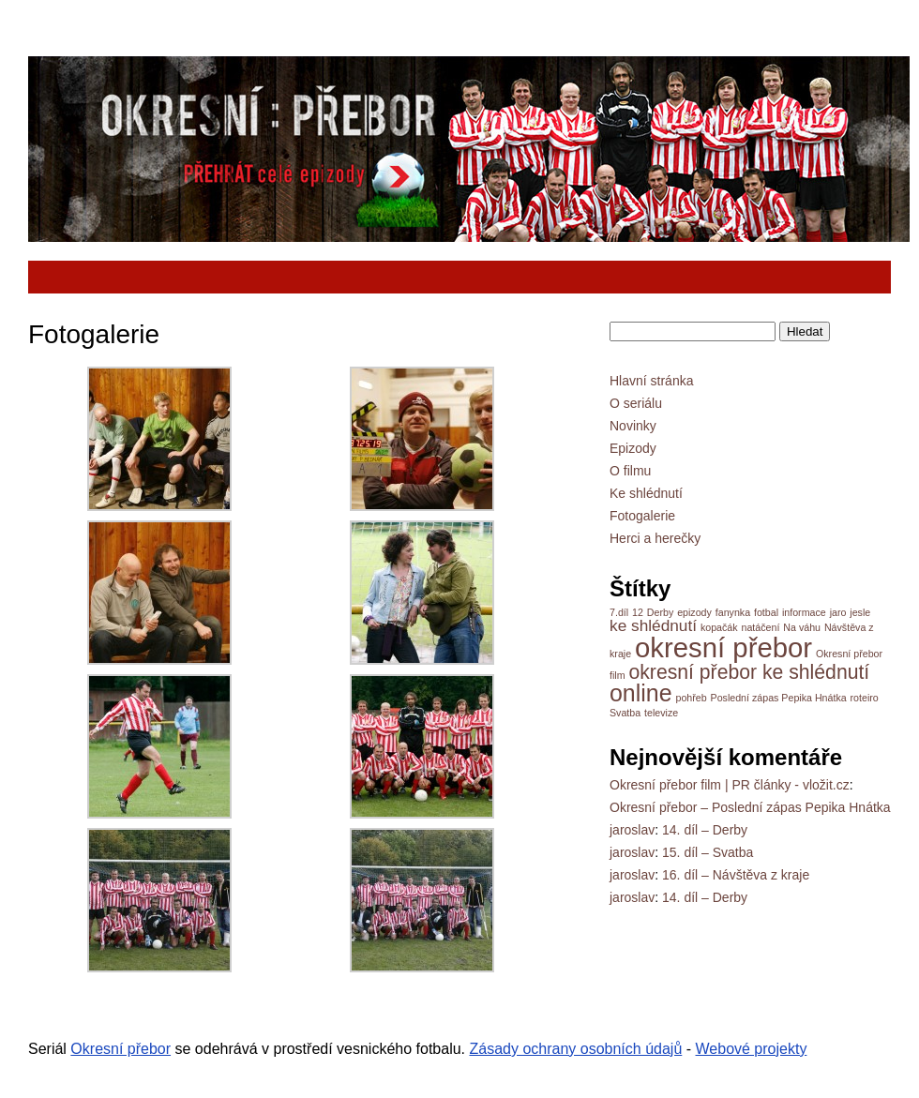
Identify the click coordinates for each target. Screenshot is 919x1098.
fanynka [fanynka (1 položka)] (733, 612)
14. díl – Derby (704, 829)
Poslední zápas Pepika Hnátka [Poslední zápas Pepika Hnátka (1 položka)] (779, 697)
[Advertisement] (383, 277)
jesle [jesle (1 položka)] (860, 612)
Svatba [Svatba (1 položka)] (625, 712)
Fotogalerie (642, 515)
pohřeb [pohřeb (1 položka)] (690, 697)
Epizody (633, 448)
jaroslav (632, 829)
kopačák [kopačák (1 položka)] (719, 627)
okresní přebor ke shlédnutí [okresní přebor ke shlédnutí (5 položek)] (748, 672)
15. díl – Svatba (707, 852)
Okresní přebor (120, 1049)
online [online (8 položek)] (641, 693)
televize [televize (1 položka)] (661, 712)
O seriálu (636, 403)
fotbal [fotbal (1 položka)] (766, 612)
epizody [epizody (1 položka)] (694, 612)
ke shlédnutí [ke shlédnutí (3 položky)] (653, 625)
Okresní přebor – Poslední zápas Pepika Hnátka (750, 807)
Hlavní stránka (651, 380)
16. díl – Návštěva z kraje (735, 874)
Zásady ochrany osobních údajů (575, 1049)
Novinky (633, 425)
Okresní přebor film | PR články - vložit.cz (730, 784)
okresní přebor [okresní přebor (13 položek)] (723, 647)
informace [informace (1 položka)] (804, 612)
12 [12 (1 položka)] (637, 612)
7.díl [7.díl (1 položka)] (619, 612)
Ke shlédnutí (646, 493)
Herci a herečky (655, 538)
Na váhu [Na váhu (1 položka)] (802, 627)
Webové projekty (751, 1049)
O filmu (630, 470)
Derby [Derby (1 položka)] (660, 612)
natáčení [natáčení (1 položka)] (761, 627)
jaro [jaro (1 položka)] (838, 612)
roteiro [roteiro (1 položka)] (865, 697)
